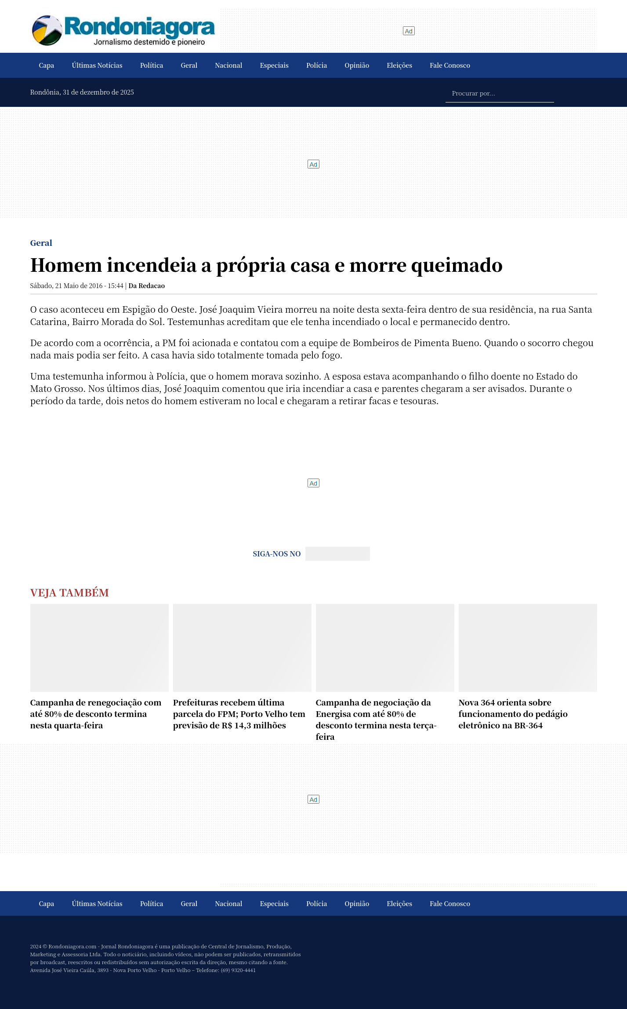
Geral (189, 65)
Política (151, 65)
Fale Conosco (450, 65)
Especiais (274, 65)
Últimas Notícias (97, 65)
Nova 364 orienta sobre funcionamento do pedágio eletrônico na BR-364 (513, 713)
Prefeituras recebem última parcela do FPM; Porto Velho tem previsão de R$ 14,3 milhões (239, 713)
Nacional (228, 65)
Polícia (316, 65)
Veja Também (69, 592)
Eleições (399, 65)
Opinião (357, 65)
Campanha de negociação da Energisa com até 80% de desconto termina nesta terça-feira (376, 719)
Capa (46, 65)
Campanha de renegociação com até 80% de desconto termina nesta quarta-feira (96, 713)
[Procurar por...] (500, 92)
